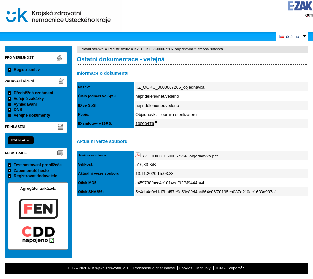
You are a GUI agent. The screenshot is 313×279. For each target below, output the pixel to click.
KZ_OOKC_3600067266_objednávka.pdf (180, 156)
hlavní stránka (93, 49)
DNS (18, 109)
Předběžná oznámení (33, 93)
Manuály (203, 268)
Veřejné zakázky (29, 98)
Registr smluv (27, 69)
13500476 (144, 123)
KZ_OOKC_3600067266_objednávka (163, 49)
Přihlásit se (20, 140)
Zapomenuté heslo (31, 170)
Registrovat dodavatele (35, 176)
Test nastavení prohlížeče (38, 165)
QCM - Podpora (228, 268)
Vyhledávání (25, 104)
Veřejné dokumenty (32, 115)
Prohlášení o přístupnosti (154, 268)
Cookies (185, 268)
